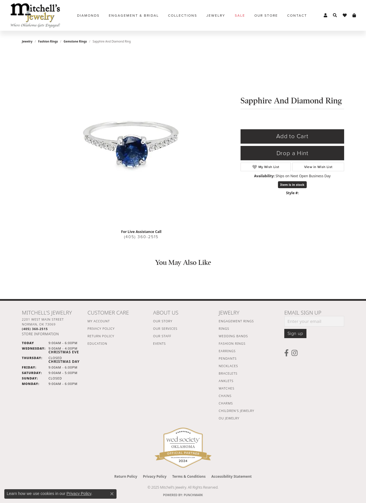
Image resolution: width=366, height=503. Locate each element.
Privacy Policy (101, 328)
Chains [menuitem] (225, 396)
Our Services (165, 328)
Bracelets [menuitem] (228, 373)
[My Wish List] (345, 15)
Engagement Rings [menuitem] (236, 321)
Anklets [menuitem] (226, 381)
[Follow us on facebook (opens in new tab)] (286, 353)
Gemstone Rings (75, 41)
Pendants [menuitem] (228, 358)
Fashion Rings (48, 41)
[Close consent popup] (112, 494)
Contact (297, 16)
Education (97, 343)
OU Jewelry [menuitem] (229, 418)
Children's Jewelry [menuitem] (236, 410)
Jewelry (215, 16)
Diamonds (88, 16)
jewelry (27, 41)
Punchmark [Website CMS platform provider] (193, 495)
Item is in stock (292, 184)
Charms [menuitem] (226, 403)
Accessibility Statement (231, 476)
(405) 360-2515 (141, 236)
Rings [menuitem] (224, 328)
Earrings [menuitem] (227, 351)
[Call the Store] (35, 329)
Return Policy (100, 336)
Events (159, 343)
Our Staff (162, 336)
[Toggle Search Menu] (335, 15)
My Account (98, 321)
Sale (240, 16)
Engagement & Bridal (134, 16)
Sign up (295, 333)
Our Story (162, 321)
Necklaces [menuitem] (228, 366)
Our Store (266, 16)
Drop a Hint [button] (292, 153)
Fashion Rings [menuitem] (232, 343)
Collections (182, 16)
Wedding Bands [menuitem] (233, 336)
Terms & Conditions (189, 476)
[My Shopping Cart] (354, 15)
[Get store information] (40, 334)
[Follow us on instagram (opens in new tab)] (294, 353)
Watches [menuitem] (227, 388)
